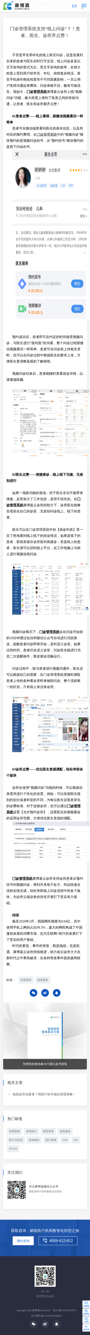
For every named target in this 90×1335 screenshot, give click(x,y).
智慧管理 (48, 1131)
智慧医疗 (31, 1131)
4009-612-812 (58, 1240)
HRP (65, 1140)
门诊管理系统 (47, 135)
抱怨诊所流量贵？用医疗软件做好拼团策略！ (44, 1095)
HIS (76, 1140)
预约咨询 (23, 1241)
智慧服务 (42, 980)
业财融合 (34, 1140)
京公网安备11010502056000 (46, 1315)
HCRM (13, 1149)
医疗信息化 (16, 1140)
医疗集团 (51, 1140)
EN (74, 6)
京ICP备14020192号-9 (65, 1310)
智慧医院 (25, 980)
